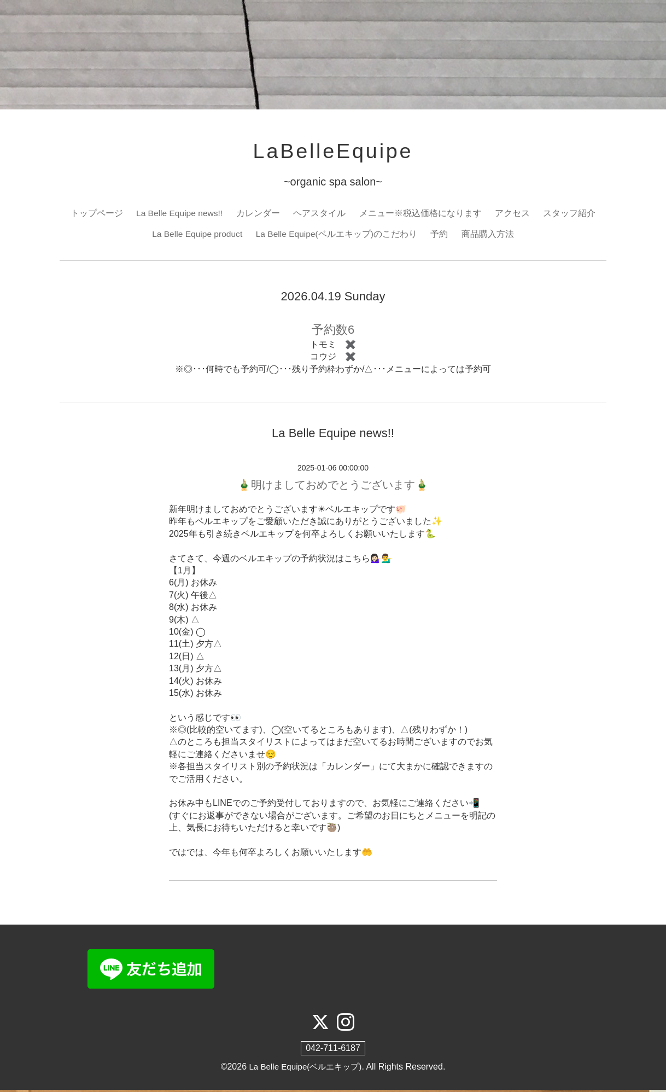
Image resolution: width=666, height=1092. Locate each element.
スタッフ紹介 (571, 214)
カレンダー (259, 214)
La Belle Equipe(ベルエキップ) (305, 1069)
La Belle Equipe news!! (179, 214)
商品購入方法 (490, 235)
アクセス (513, 214)
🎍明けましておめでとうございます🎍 (333, 487)
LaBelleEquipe (333, 152)
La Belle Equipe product (196, 235)
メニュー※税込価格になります (421, 214)
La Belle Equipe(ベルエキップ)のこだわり (337, 235)
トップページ (95, 214)
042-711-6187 (333, 1050)
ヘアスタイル (320, 214)
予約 (442, 235)
